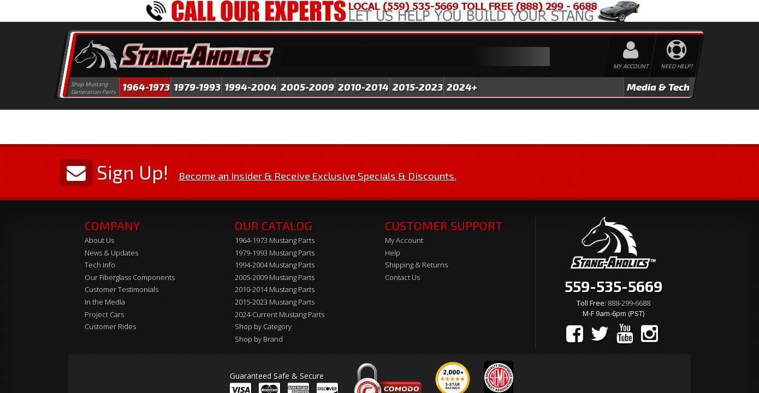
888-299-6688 (629, 303)
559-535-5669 (613, 286)
